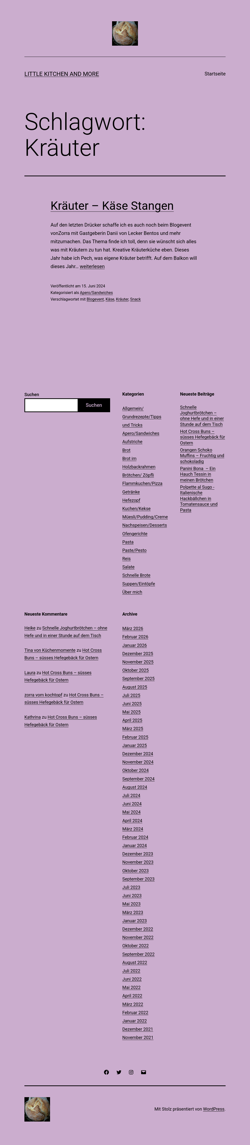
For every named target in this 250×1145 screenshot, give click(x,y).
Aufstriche (132, 441)
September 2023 (138, 879)
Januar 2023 (134, 920)
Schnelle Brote (136, 575)
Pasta (128, 542)
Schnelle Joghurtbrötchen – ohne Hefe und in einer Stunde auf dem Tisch (202, 416)
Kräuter (122, 299)
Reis (126, 558)
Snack (135, 299)
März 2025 (132, 728)
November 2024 (138, 762)
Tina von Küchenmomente (49, 650)
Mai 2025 (131, 711)
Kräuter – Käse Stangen (112, 206)
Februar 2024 (135, 837)
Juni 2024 (132, 803)
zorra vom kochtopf (43, 694)
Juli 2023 (131, 887)
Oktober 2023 (135, 870)
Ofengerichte (134, 533)
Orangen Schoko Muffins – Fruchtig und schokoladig (202, 455)
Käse (109, 299)
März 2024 (132, 828)
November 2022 (138, 937)
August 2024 (134, 787)
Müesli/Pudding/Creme (145, 516)
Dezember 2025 (137, 653)
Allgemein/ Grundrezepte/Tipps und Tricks (141, 417)
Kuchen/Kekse (136, 508)
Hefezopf (131, 500)
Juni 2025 (132, 703)
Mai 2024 (131, 812)
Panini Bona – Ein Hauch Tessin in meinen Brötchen (198, 474)
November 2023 (138, 862)
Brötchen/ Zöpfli (138, 475)
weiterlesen (92, 266)
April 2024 (132, 820)
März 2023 (132, 912)
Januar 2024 (134, 845)
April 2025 (132, 720)
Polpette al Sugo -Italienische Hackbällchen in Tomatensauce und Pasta (199, 498)
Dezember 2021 (137, 1029)
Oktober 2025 (135, 670)
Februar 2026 (135, 636)
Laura (29, 672)
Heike (29, 627)
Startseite (215, 74)
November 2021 (138, 1037)
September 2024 (138, 778)
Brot (126, 450)
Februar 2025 (135, 737)
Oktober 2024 (135, 770)
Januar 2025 (134, 745)
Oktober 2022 (135, 945)
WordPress (213, 1109)
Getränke (131, 491)
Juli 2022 (131, 970)
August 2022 (134, 962)
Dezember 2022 (137, 929)
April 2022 (132, 995)
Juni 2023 (132, 895)
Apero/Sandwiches (96, 292)
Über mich (132, 592)
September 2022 (138, 954)
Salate (128, 566)
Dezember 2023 (137, 853)
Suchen (31, 394)
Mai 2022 (131, 987)
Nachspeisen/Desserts (144, 525)
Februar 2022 (135, 1012)
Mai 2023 (131, 903)
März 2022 (132, 1004)
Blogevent (95, 299)
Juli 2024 (131, 795)
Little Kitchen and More (61, 74)
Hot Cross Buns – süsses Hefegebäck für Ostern (202, 437)
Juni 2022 (132, 979)
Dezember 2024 (137, 753)
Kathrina (32, 717)
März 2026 (132, 628)
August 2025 (134, 687)
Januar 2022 (134, 1020)
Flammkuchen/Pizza (142, 483)
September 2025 (138, 678)
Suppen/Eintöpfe (138, 583)
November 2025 (138, 661)
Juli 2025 (131, 695)
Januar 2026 (134, 645)
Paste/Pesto (134, 550)
